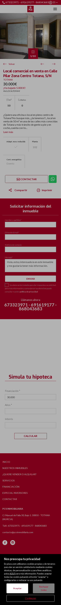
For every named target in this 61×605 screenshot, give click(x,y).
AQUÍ (12, 573)
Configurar (30, 598)
